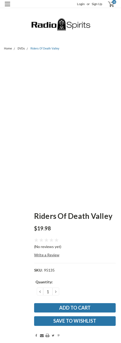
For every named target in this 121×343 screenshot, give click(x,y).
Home (8, 48)
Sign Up (97, 4)
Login (81, 4)
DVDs (21, 48)
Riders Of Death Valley (44, 48)
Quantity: (44, 282)
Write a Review (46, 255)
